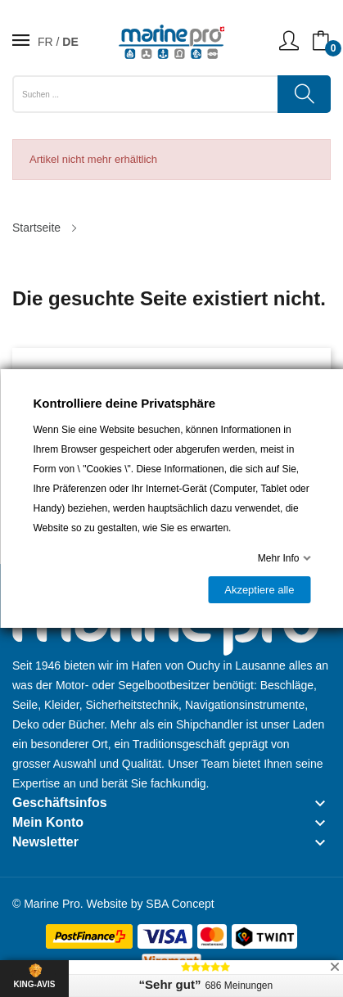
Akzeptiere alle (259, 590)
